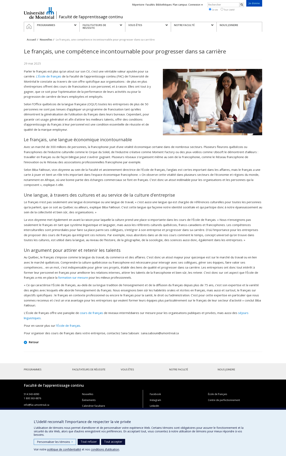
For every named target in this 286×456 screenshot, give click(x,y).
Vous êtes (127, 369)
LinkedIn (154, 406)
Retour (33, 342)
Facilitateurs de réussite (88, 369)
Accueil (31, 39)
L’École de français (48, 76)
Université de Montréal (39, 13)
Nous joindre (226, 369)
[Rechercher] (241, 4)
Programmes (33, 369)
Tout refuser (89, 441)
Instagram (155, 400)
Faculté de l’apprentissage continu (91, 17)
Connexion (195, 4)
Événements (89, 400)
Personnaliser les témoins (55, 442)
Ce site (213, 9)
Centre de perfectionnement (224, 400)
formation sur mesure (73, 277)
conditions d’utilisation (105, 449)
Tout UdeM (228, 9)
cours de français (91, 313)
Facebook (155, 394)
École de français (217, 394)
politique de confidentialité (64, 449)
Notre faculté (178, 369)
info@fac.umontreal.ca (36, 405)
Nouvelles (46, 39)
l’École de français (68, 326)
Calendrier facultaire (93, 406)
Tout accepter (113, 441)
